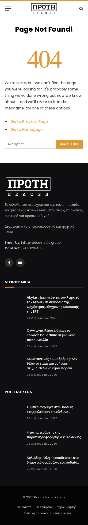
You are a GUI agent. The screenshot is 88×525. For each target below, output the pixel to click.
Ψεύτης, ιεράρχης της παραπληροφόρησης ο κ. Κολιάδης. (54, 434)
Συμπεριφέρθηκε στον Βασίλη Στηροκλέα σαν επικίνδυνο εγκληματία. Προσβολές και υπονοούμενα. (50, 414)
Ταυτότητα (23, 507)
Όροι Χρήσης (66, 507)
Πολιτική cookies (35, 513)
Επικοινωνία (62, 513)
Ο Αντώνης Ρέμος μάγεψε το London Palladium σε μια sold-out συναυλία (52, 335)
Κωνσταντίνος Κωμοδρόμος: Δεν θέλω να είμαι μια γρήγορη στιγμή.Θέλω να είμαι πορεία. (52, 363)
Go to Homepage (27, 129)
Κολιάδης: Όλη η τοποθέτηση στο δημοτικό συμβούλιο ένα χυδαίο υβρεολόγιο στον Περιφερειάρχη (53, 462)
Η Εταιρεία (44, 507)
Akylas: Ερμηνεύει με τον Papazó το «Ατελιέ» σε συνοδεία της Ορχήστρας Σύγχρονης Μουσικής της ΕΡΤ (53, 304)
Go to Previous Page (29, 121)
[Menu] (8, 8)
